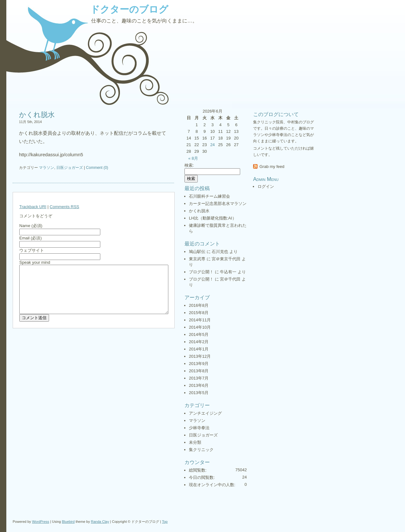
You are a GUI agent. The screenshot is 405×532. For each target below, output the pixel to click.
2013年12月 (200, 356)
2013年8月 (199, 370)
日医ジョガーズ (69, 167)
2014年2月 (199, 341)
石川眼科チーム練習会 (209, 196)
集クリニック (201, 449)
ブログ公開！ (201, 271)
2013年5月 (199, 392)
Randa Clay (100, 521)
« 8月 (193, 158)
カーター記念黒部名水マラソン (217, 203)
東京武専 (197, 259)
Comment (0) (97, 167)
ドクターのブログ (129, 9)
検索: (189, 165)
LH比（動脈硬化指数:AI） (212, 218)
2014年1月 (199, 349)
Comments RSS (64, 206)
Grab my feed (271, 166)
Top (165, 521)
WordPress (40, 521)
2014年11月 (200, 320)
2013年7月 (199, 378)
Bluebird (68, 521)
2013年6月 (199, 385)
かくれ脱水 (37, 115)
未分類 (195, 442)
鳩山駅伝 (197, 251)
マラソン (46, 167)
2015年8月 (199, 312)
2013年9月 (199, 363)
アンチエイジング (205, 413)
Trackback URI (32, 206)
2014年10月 (200, 327)
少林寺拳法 (199, 427)
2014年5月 (199, 334)
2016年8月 (199, 305)
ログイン (266, 186)
